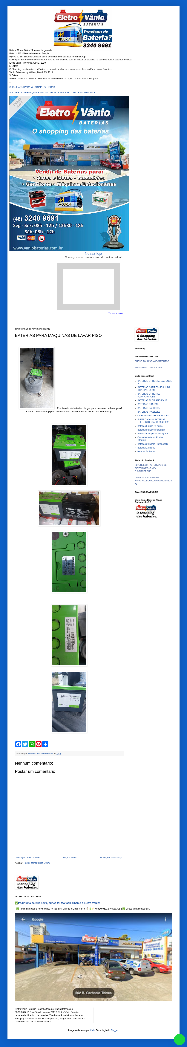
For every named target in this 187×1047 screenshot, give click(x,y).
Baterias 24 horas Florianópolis (152, 444)
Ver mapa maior (115, 313)
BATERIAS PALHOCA (148, 408)
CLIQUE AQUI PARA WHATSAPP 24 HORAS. (32, 87)
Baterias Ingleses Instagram (151, 429)
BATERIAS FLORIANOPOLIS (152, 400)
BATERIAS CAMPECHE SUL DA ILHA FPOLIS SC (153, 388)
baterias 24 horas (146, 451)
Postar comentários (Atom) (37, 863)
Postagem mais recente (27, 857)
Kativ (92, 1030)
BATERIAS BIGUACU (148, 404)
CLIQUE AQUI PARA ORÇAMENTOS (152, 361)
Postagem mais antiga (111, 857)
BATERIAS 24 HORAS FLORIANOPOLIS (148, 395)
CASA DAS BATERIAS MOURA (153, 415)
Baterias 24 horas (146, 447)
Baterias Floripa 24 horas (150, 426)
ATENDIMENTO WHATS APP (148, 367)
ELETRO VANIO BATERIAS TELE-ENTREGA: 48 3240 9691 (153, 420)
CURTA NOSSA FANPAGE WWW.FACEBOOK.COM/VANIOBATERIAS (153, 480)
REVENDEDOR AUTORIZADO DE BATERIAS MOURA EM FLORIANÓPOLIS (150, 468)
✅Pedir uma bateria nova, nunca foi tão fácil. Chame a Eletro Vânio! (57, 902)
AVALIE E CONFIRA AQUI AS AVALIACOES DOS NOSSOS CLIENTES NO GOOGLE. (52, 92)
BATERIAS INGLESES (148, 412)
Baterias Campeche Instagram (152, 433)
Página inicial (69, 857)
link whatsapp (179, 1039)
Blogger (114, 1030)
